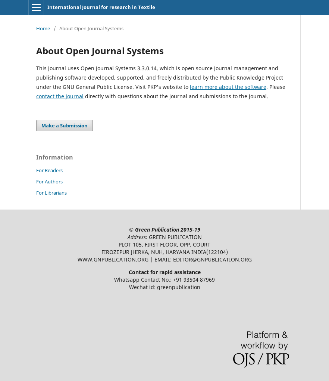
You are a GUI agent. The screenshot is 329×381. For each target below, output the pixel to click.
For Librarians (51, 192)
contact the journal (60, 96)
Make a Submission (64, 125)
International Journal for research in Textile (101, 7)
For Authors (49, 181)
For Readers (49, 170)
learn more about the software (228, 86)
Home (43, 28)
